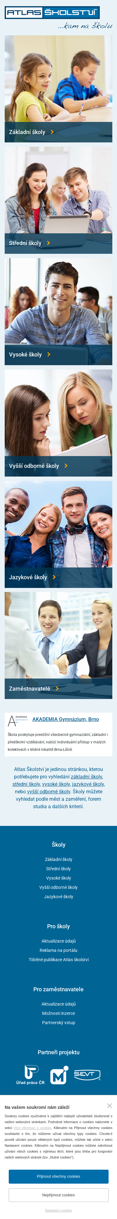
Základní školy (58, 859)
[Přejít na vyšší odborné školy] (58, 423)
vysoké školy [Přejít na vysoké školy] (56, 784)
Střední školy (58, 868)
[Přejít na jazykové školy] (58, 534)
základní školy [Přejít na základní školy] (86, 777)
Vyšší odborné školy (58, 887)
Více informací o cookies (32, 1128)
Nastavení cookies (58, 1210)
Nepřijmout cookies (58, 1195)
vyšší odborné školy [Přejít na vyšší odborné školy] (48, 792)
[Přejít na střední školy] (58, 200)
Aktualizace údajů (58, 941)
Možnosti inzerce (58, 1013)
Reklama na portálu (58, 950)
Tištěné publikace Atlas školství (59, 959)
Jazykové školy (58, 896)
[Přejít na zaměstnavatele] (58, 645)
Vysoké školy (58, 878)
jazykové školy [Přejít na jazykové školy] (88, 784)
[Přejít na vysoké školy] (58, 311)
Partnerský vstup (58, 1022)
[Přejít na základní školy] (58, 88)
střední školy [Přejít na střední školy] (26, 784)
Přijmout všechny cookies (58, 1176)
